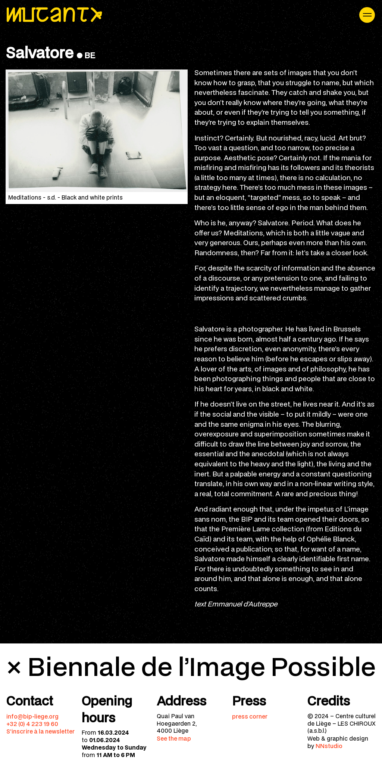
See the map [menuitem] (174, 738)
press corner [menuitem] (249, 716)
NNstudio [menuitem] (329, 746)
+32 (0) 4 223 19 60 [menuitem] (32, 724)
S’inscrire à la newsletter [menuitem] (40, 731)
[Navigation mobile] (367, 15)
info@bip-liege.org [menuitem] (32, 716)
